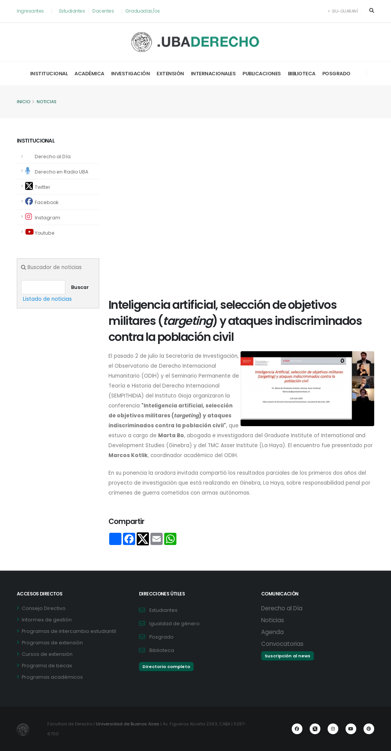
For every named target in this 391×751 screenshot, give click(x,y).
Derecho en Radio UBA (57, 171)
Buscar (80, 287)
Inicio (23, 102)
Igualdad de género (174, 623)
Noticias (47, 102)
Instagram (42, 217)
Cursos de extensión (47, 654)
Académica (89, 73)
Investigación (130, 73)
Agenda (272, 632)
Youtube (40, 232)
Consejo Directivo (44, 608)
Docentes (105, 11)
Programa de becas (47, 665)
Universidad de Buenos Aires (128, 724)
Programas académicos (52, 677)
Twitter (38, 186)
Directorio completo (166, 666)
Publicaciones (261, 73)
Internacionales (213, 73)
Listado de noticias (48, 299)
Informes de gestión (47, 619)
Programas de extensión (52, 642)
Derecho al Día (53, 156)
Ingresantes (31, 11)
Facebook (42, 202)
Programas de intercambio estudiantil (69, 631)
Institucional (49, 73)
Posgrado (336, 73)
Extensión (170, 73)
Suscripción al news (287, 656)
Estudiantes (73, 11)
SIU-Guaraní (342, 11)
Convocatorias (282, 644)
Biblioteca (301, 73)
